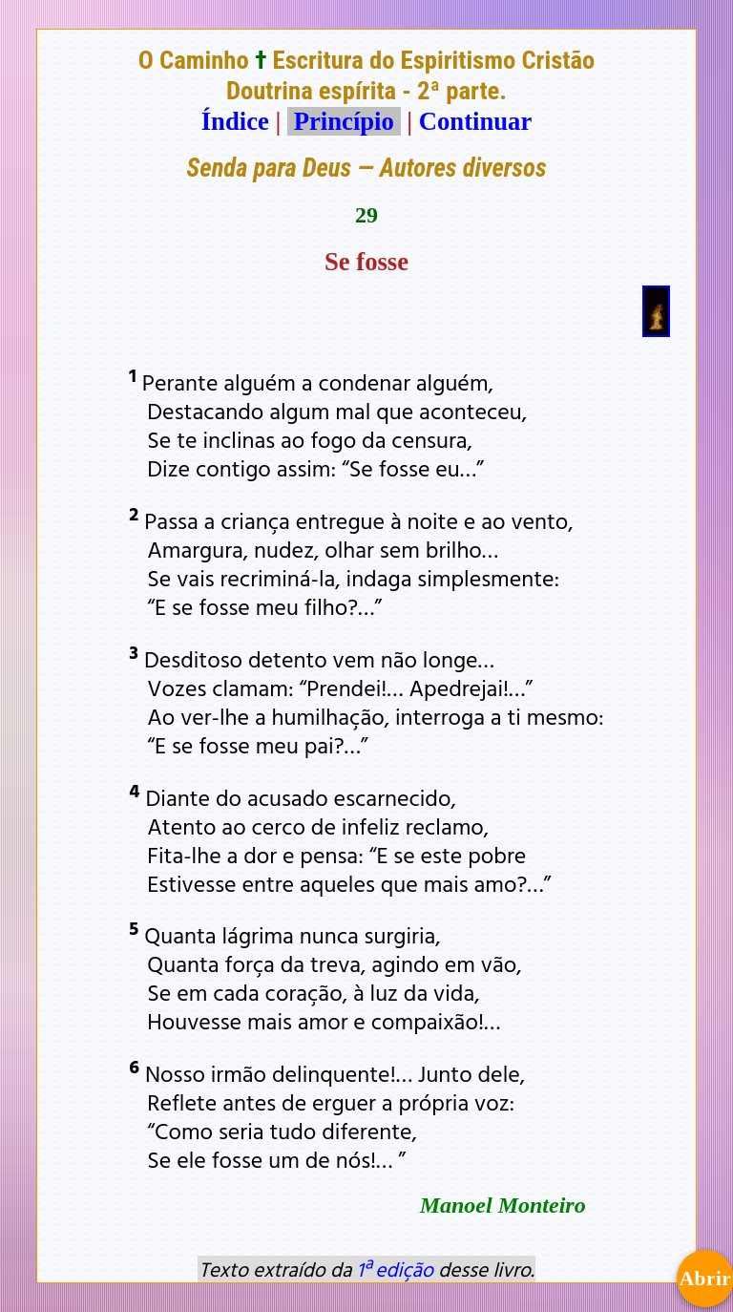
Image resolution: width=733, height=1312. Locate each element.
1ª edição (395, 1269)
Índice (235, 121)
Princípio (343, 121)
